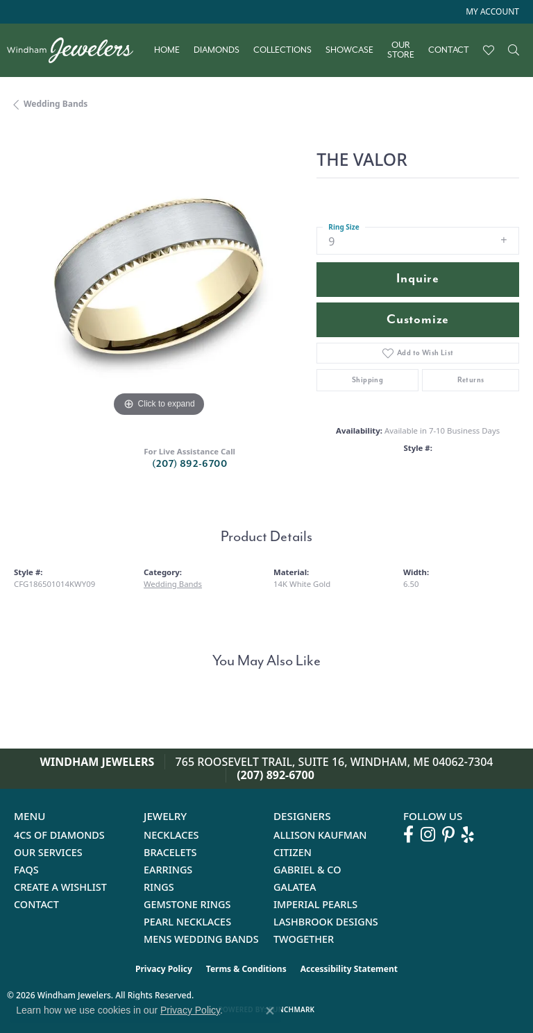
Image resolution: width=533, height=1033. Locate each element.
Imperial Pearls (315, 904)
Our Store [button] (400, 50)
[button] (491, 12)
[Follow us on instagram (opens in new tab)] (428, 834)
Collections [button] (282, 50)
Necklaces (171, 835)
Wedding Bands (55, 104)
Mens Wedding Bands (201, 939)
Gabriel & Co (307, 869)
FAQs (26, 869)
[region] (158, 276)
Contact (448, 50)
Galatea (294, 887)
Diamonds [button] (216, 50)
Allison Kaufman (320, 835)
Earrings (168, 869)
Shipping (367, 379)
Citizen (292, 852)
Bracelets (170, 852)
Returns (470, 379)
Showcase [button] (349, 50)
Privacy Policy (163, 969)
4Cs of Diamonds (59, 835)
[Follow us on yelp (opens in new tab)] (468, 834)
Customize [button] (418, 319)
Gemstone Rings (187, 904)
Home (167, 50)
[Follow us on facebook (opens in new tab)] (408, 834)
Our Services (48, 852)
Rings (159, 887)
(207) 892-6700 (189, 464)
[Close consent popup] (270, 1011)
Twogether (303, 939)
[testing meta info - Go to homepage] (77, 50)
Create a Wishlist (60, 887)
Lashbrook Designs (325, 921)
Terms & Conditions (246, 969)
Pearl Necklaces (187, 921)
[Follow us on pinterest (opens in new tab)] (448, 834)
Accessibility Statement (349, 969)
